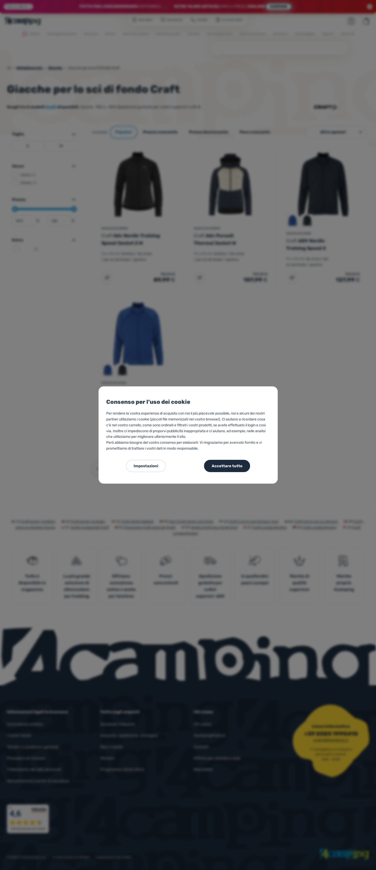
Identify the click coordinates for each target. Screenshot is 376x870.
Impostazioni (146, 466)
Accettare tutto (227, 466)
